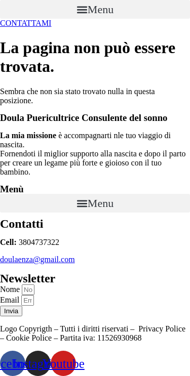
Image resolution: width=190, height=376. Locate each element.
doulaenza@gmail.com (37, 259)
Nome (11, 289)
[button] (95, 9)
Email (10, 300)
